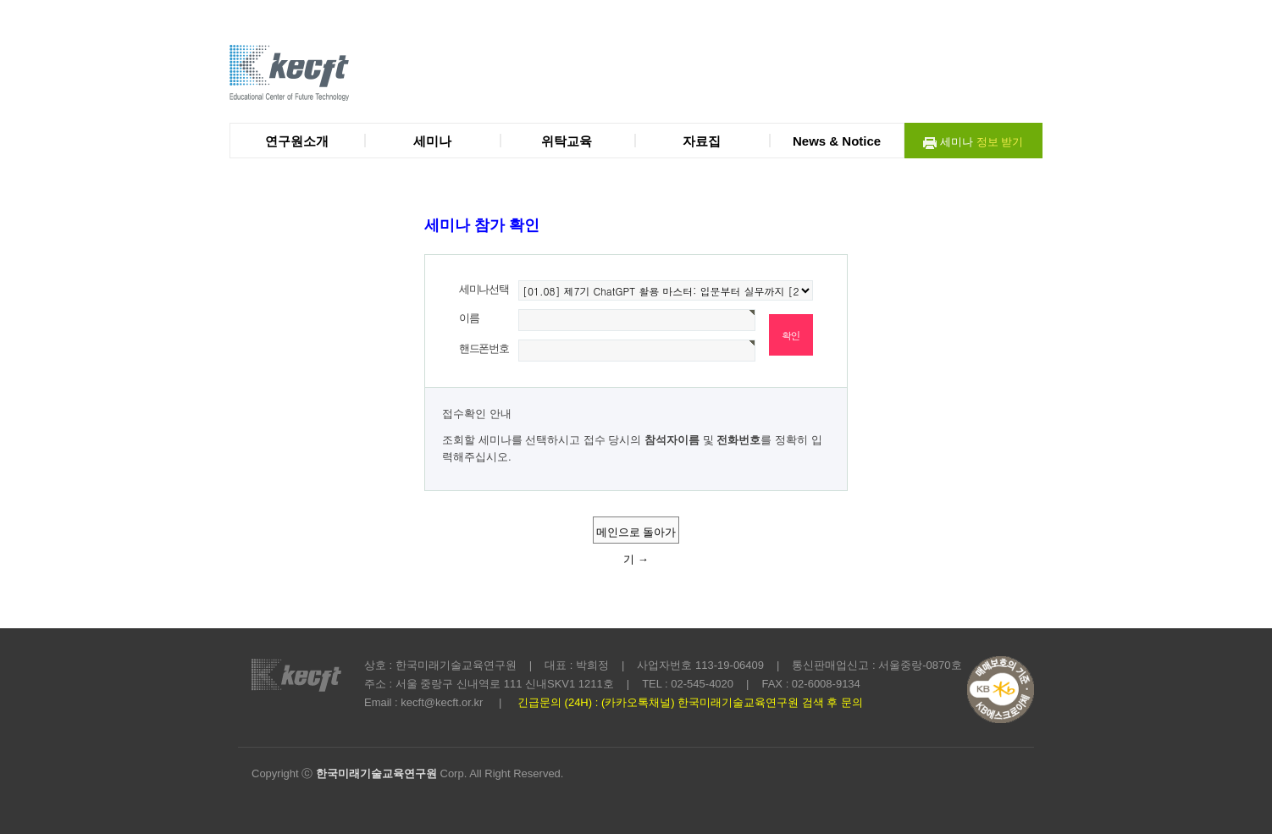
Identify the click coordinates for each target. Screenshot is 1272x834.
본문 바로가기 (0, 0)
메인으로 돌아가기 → (636, 535)
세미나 (973, 142)
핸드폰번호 (484, 348)
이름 (468, 318)
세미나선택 (484, 289)
